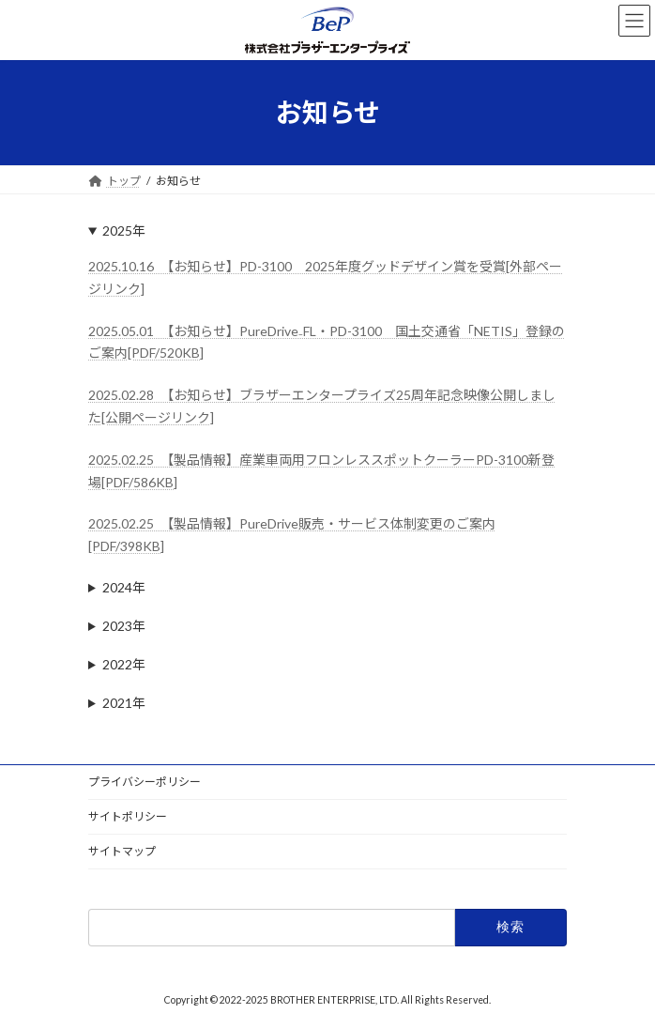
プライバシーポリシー (144, 782)
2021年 (123, 703)
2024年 (123, 587)
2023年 (123, 626)
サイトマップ (122, 851)
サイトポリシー (127, 816)
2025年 (123, 230)
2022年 (123, 664)
